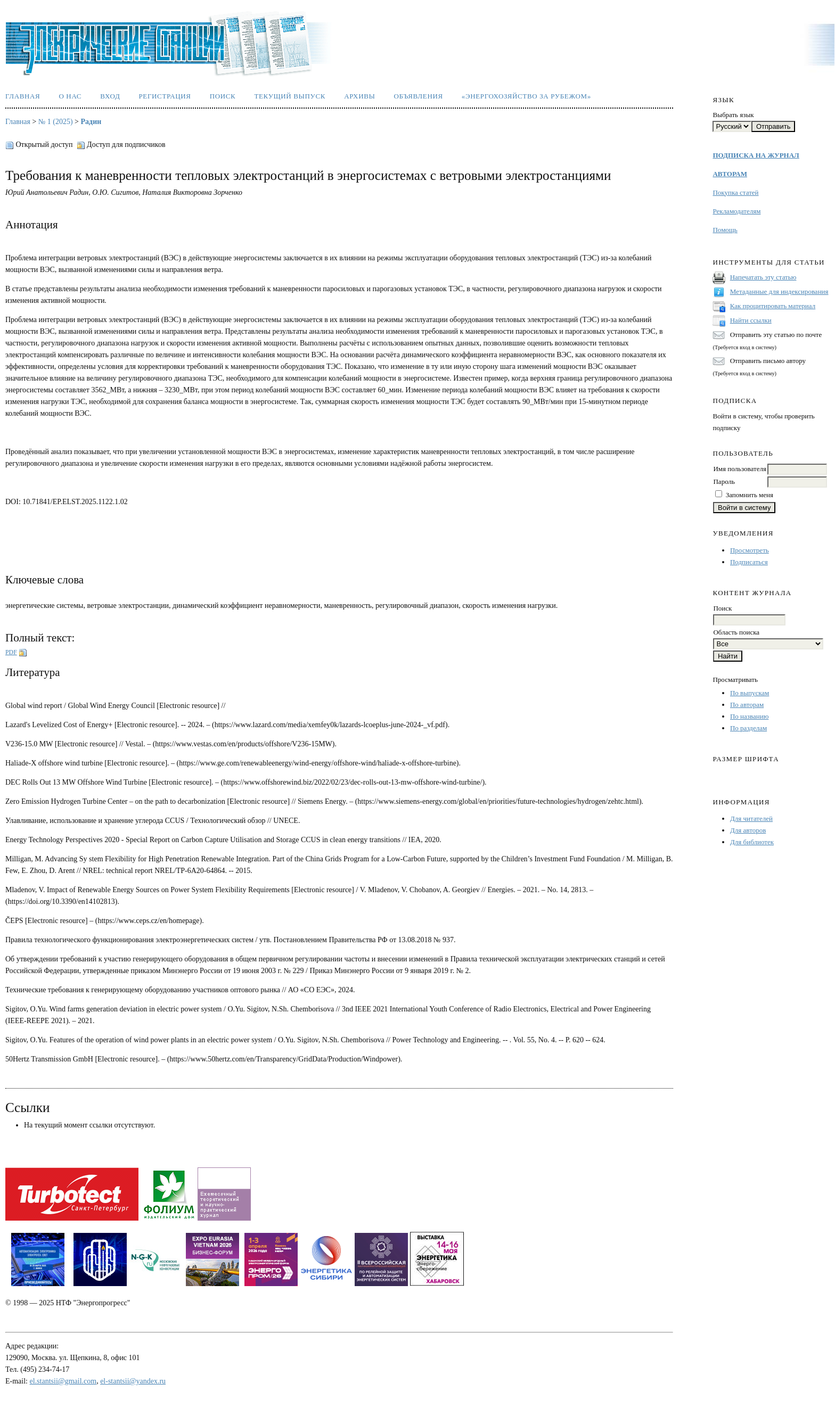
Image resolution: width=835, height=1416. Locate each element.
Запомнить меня (749, 495)
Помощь (725, 230)
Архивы (359, 96)
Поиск (223, 96)
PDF (11, 652)
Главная (22, 96)
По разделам (748, 728)
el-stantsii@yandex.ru (133, 1381)
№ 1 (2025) (55, 122)
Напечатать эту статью (763, 277)
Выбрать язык (733, 115)
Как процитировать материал (772, 306)
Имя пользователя (739, 469)
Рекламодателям (736, 211)
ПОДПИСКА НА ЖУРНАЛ (756, 155)
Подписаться (749, 562)
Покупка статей (735, 192)
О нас (70, 96)
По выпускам (749, 693)
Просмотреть (749, 550)
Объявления (418, 96)
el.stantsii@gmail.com (63, 1381)
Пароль (723, 481)
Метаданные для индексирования (779, 291)
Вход (110, 96)
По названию (749, 716)
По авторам (747, 705)
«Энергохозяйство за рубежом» (526, 96)
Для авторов (748, 830)
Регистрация (164, 96)
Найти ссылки (751, 320)
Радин (91, 122)
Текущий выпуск (289, 96)
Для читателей (751, 818)
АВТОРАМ (730, 174)
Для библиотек (752, 842)
